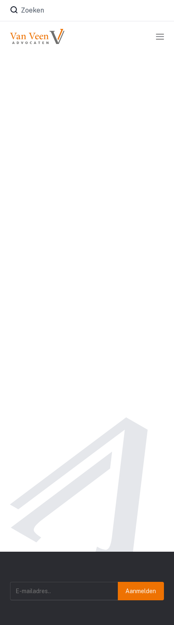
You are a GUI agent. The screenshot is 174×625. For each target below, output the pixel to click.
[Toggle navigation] (160, 36)
